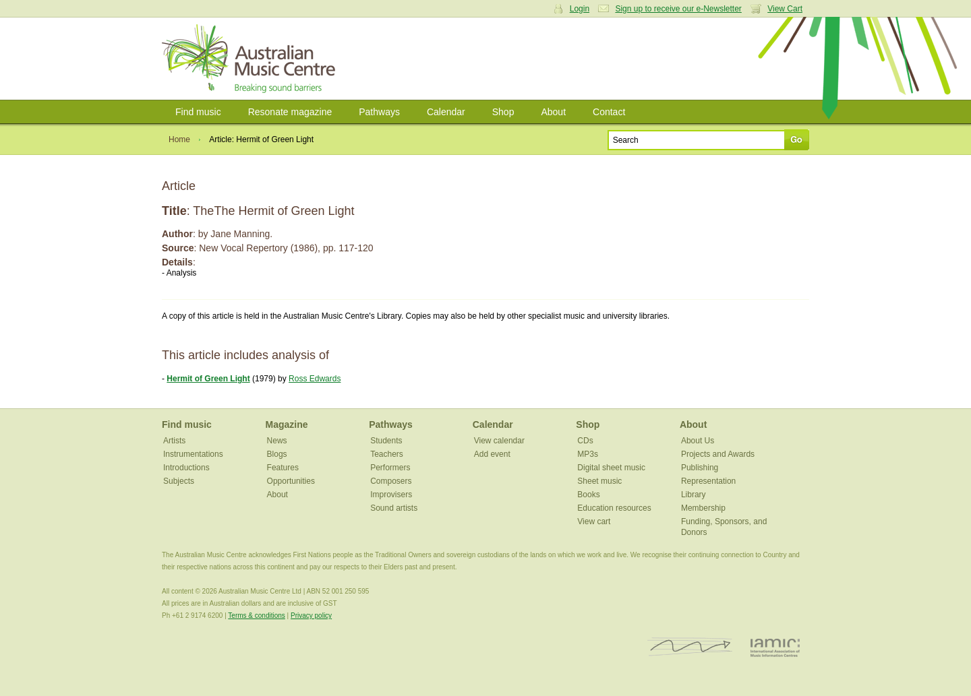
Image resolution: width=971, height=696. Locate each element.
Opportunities (291, 481)
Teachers (386, 454)
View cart (593, 521)
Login (579, 8)
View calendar (499, 440)
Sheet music (599, 481)
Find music (198, 111)
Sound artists (393, 508)
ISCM (690, 647)
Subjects (178, 481)
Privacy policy (311, 615)
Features (283, 467)
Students (386, 440)
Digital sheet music (611, 467)
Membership (703, 508)
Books (588, 494)
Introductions (186, 467)
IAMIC (775, 647)
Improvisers (391, 494)
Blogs (277, 454)
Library (693, 494)
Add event (492, 454)
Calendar (446, 111)
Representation (708, 481)
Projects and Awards (718, 454)
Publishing (699, 467)
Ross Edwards (315, 378)
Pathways (379, 111)
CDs (585, 440)
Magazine (287, 424)
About (553, 111)
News (277, 440)
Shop (503, 111)
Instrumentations (193, 454)
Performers (390, 467)
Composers (390, 481)
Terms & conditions (256, 615)
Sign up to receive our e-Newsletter (678, 8)
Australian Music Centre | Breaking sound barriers (251, 58)
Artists (174, 440)
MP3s (587, 454)
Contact (609, 111)
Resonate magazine (290, 111)
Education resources (614, 508)
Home (179, 139)
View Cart (784, 8)
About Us (697, 440)
